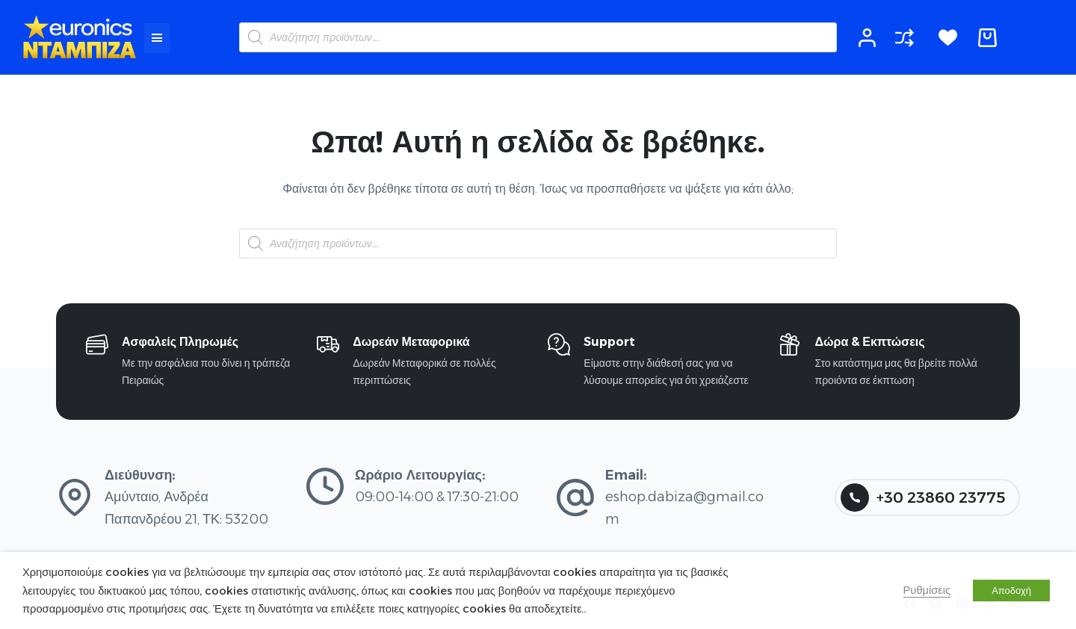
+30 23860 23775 (923, 497)
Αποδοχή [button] (1011, 590)
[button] (157, 38)
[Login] (867, 37)
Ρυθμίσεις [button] (927, 590)
